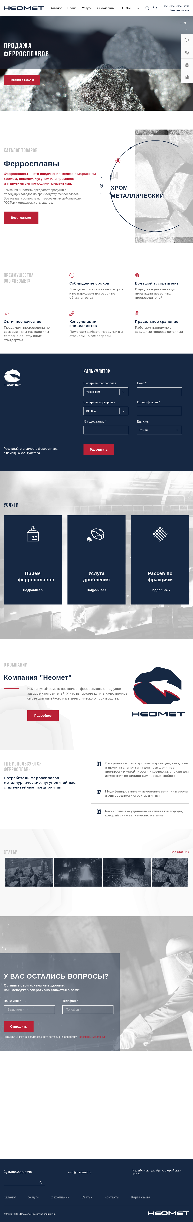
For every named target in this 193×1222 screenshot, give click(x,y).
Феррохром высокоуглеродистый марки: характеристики (107, 863)
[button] (185, 23)
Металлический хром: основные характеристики (99, 969)
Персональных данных (91, 1145)
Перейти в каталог (22, 79)
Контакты (111, 1197)
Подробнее (32, 590)
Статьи (86, 1197)
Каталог (10, 1197)
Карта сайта (140, 1197)
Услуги (33, 1197)
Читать (64, 887)
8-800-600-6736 (176, 6)
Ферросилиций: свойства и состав (87, 933)
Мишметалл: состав (75, 898)
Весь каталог (21, 217)
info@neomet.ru (80, 1172)
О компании (60, 1197)
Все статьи (180, 852)
